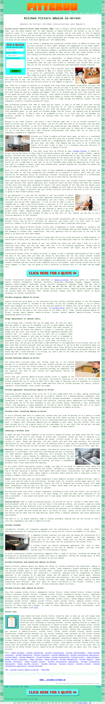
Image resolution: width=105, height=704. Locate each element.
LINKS (76, 13)
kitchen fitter (70, 43)
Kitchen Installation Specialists (84, 655)
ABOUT (81, 13)
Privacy (99, 686)
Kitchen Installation (54, 653)
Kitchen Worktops (49, 664)
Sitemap (6, 686)
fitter (27, 253)
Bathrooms (45, 670)
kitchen (80, 175)
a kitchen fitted (73, 138)
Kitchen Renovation (34, 653)
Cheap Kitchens (17, 653)
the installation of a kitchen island (71, 529)
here (36, 608)
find (11, 592)
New (22, 686)
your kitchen (69, 37)
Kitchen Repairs (86, 659)
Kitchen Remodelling (60, 655)
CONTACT (87, 13)
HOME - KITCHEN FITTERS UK (52, 680)
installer (82, 180)
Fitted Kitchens (43, 657)
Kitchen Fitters (78, 657)
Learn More (82, 703)
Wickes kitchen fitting (73, 631)
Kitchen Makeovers (27, 657)
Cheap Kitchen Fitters (35, 662)
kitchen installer (19, 213)
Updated (26, 686)
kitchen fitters (80, 151)
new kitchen (51, 243)
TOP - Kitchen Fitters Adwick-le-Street (22, 670)
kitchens (14, 128)
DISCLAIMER (95, 13)
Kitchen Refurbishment (75, 653)
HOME (70, 13)
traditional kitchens (58, 627)
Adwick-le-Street (61, 280)
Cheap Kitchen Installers (16, 659)
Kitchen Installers (42, 655)
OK (90, 703)
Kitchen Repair (11, 657)
